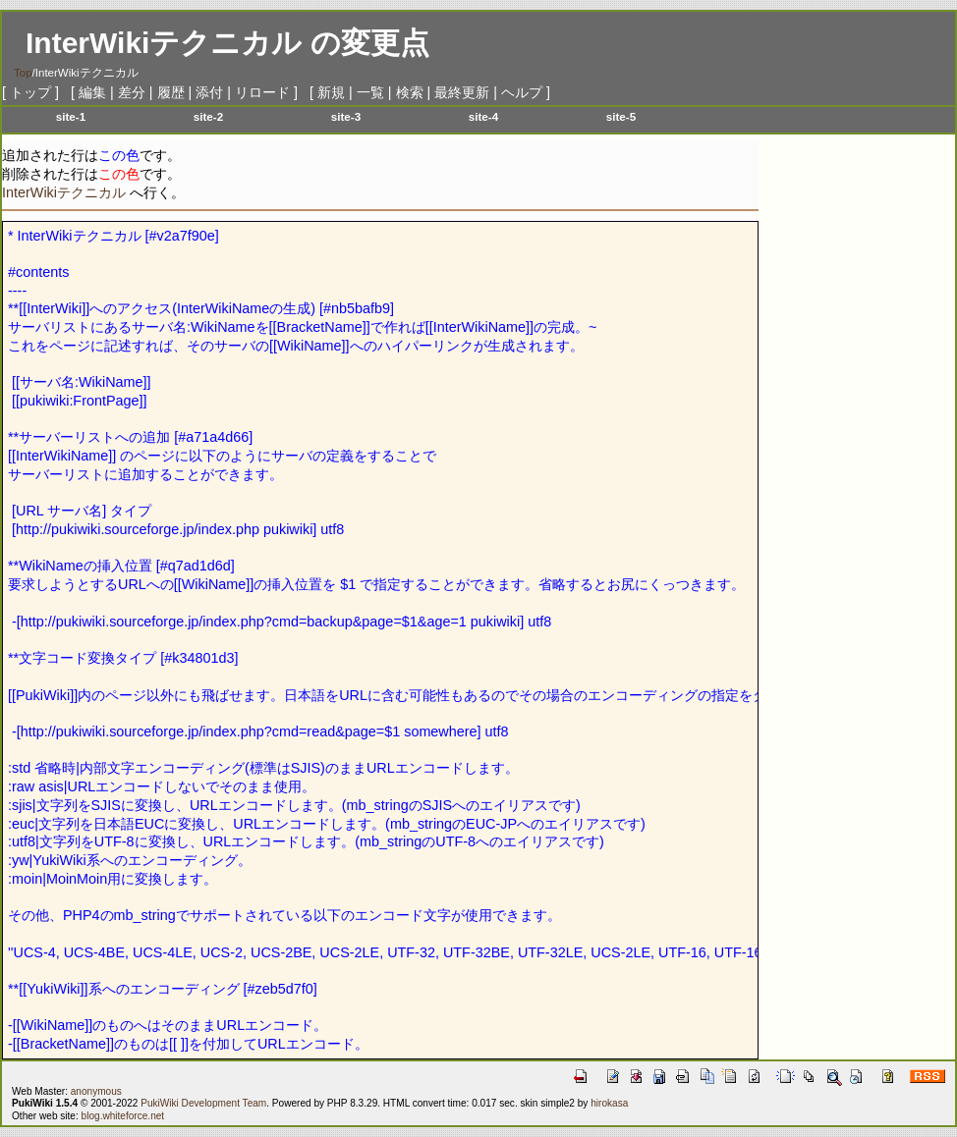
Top (23, 73)
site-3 (346, 116)
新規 (331, 92)
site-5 (621, 116)
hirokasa (609, 1103)
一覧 (370, 92)
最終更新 (461, 92)
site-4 (483, 116)
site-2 (208, 116)
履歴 (171, 92)
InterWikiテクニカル (164, 43)
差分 (131, 92)
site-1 (70, 116)
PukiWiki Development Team (203, 1103)
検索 (409, 92)
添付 (209, 92)
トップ (30, 92)
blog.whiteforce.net (123, 1115)
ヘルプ (521, 92)
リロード (262, 92)
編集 (92, 92)
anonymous (96, 1091)
